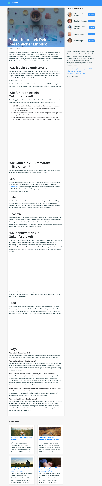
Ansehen (91, 14)
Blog (83, 73)
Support (85, 69)
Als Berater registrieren (74, 69)
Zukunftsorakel (13, 187)
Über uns (70, 71)
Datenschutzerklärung (74, 73)
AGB (90, 69)
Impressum (77, 71)
